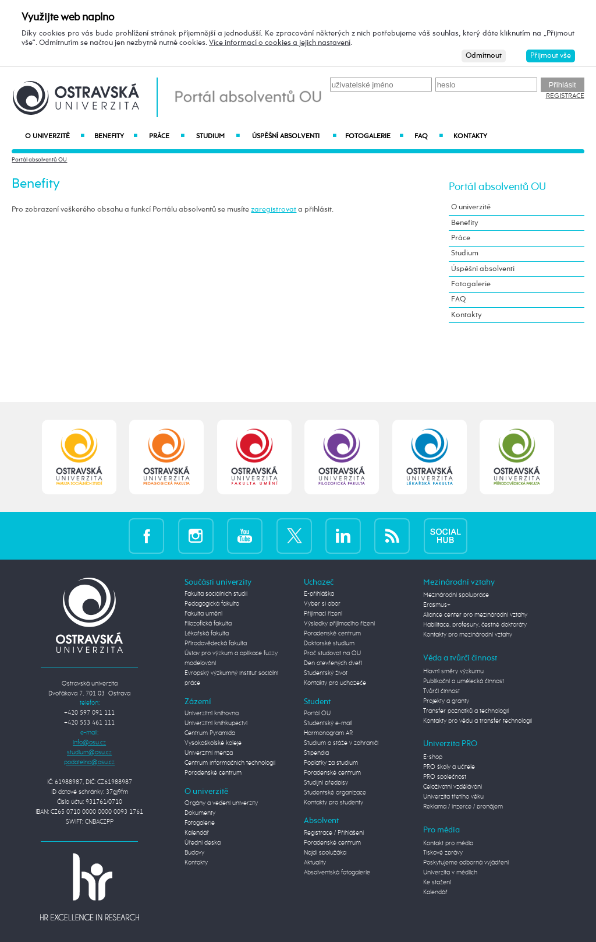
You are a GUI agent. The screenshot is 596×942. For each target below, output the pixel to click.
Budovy (194, 852)
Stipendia (316, 753)
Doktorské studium (329, 643)
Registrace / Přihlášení (334, 832)
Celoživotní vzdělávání (452, 786)
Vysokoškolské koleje (213, 743)
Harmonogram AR (328, 733)
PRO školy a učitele (449, 767)
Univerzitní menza (209, 753)
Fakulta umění (203, 613)
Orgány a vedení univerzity (221, 803)
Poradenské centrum (213, 772)
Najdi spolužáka (325, 852)
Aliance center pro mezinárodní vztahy (475, 614)
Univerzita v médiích (450, 872)
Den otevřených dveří (333, 663)
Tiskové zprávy (443, 852)
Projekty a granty (446, 701)
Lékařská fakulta (207, 633)
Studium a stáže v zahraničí (341, 743)
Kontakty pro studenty (333, 802)
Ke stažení (437, 882)
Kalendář (197, 832)
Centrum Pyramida (210, 733)
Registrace (565, 96)
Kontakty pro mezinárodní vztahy (467, 634)
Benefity (116, 136)
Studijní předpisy (326, 782)
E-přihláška (319, 593)
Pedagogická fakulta (212, 603)
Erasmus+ (436, 605)
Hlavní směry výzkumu (453, 671)
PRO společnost (444, 777)
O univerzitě (54, 136)
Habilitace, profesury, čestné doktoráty (475, 624)
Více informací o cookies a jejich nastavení (279, 43)
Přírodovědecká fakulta (216, 643)
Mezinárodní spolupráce (456, 595)
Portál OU (317, 713)
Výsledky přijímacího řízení (339, 623)
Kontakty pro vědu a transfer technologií (477, 721)
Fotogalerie (374, 136)
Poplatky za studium (331, 763)
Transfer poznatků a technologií (466, 711)
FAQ (428, 136)
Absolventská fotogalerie (337, 872)
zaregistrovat (273, 209)
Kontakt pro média (448, 843)
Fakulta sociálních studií (216, 593)
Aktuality (315, 862)
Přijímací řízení (323, 613)
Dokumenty (200, 813)
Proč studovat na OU (332, 653)
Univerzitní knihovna (212, 713)
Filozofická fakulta (208, 623)
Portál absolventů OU (39, 160)
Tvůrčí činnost (441, 691)
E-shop (432, 757)
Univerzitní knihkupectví (216, 723)
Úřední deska (203, 842)
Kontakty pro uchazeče (335, 683)
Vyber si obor (322, 603)
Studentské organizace (335, 792)
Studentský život (325, 673)
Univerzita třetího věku (453, 796)
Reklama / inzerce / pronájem (463, 806)
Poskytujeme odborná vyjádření (466, 862)
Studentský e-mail (328, 723)
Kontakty (470, 136)
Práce (167, 136)
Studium (218, 136)
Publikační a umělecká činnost (463, 681)
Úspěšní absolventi (294, 136)
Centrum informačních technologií (230, 763)
